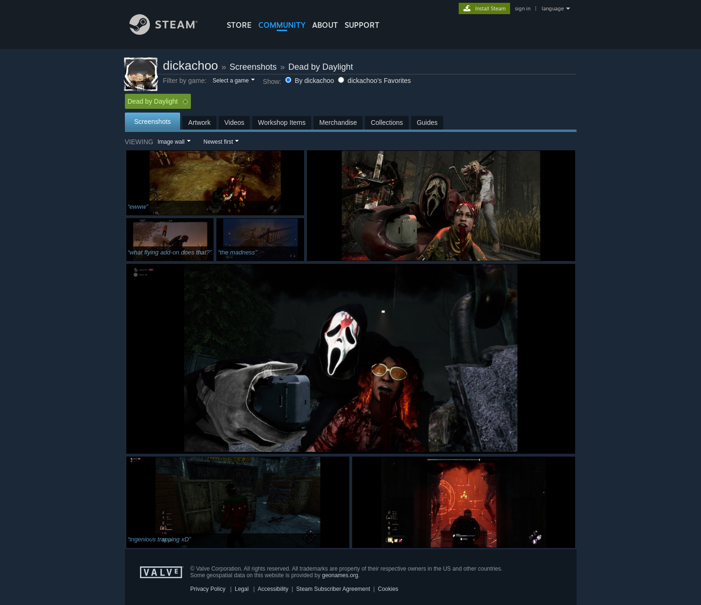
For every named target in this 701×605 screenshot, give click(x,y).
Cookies (388, 589)
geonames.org (340, 575)
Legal (241, 589)
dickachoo (190, 65)
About (325, 25)
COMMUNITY (281, 25)
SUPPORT (362, 25)
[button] (233, 81)
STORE (239, 25)
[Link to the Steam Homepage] (170, 32)
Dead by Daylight (321, 67)
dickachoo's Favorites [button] (374, 80)
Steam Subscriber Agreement (333, 589)
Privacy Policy (208, 589)
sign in (522, 8)
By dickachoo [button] (310, 80)
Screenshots (253, 67)
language (553, 8)
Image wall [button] (170, 142)
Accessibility (272, 589)
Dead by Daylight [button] (158, 101)
